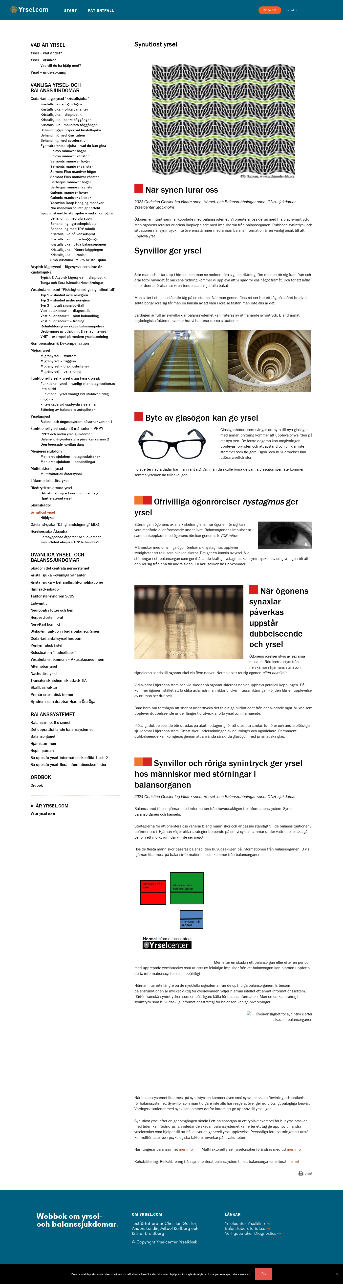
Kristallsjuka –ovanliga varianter (58, 575)
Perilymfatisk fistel (46, 645)
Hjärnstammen (43, 743)
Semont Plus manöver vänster (74, 176)
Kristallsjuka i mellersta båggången (69, 124)
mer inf (293, 1161)
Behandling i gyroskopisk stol (74, 223)
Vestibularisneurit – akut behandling (70, 315)
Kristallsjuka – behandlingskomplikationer (67, 582)
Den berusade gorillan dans (63, 444)
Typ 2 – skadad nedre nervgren (65, 300)
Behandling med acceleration (64, 140)
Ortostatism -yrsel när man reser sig (69, 493)
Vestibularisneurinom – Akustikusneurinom (67, 659)
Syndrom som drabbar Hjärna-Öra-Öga (63, 701)
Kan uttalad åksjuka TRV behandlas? (70, 542)
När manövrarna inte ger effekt (75, 208)
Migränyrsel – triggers (58, 361)
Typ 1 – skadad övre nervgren (64, 295)
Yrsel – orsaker (43, 59)
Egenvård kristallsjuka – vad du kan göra (73, 145)
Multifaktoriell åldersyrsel (61, 473)
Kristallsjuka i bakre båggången (66, 119)
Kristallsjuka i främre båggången (76, 249)
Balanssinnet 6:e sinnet (50, 722)
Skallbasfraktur (44, 687)
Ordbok (37, 785)
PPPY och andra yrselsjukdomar (66, 434)
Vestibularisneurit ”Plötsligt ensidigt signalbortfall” (73, 289)
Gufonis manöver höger (69, 192)
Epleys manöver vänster (69, 156)
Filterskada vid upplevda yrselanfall (69, 404)
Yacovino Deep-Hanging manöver (77, 202)
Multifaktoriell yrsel (47, 468)
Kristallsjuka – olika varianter (64, 109)
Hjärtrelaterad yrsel (56, 498)
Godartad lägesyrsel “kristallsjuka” (60, 98)
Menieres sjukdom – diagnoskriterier (70, 456)
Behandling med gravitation (63, 135)
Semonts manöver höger (70, 161)
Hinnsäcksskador (45, 589)
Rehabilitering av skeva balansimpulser (72, 326)
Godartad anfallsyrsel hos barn (57, 638)
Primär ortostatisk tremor (52, 694)
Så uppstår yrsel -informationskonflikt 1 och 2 (69, 757)
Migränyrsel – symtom (59, 355)
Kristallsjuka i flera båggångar (74, 239)
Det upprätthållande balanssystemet (62, 729)
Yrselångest (40, 416)
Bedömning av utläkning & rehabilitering (73, 331)
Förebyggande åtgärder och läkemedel (72, 536)
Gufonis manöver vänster (70, 197)
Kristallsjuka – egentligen (61, 104)
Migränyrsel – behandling (61, 371)
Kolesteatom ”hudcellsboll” (53, 652)
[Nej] (336, 1274)
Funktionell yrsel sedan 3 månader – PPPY (67, 428)
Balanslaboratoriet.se (245, 1228)
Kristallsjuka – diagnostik (61, 114)
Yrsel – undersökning (48, 72)
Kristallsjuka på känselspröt (72, 233)
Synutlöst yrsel (43, 512)
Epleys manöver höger (68, 150)
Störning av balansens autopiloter (68, 409)
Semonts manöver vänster (71, 166)
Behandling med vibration (71, 218)
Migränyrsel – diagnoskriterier (65, 366)
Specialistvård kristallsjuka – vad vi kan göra (77, 213)
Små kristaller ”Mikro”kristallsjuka (78, 259)
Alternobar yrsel (44, 666)
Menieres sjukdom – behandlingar (68, 461)
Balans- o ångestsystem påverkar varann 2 (75, 439)
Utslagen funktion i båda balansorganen (65, 631)
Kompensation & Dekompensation (60, 343)
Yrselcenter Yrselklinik (245, 1223)
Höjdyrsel (48, 517)
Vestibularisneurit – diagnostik (65, 310)
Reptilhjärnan (42, 750)
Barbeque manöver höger (70, 182)
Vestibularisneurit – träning (62, 321)
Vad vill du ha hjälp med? (61, 65)
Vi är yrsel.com (43, 813)
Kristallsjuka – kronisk (68, 254)
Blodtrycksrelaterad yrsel (51, 487)
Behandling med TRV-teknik (72, 228)
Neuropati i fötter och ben (52, 610)
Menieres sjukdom (46, 451)
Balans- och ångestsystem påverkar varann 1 (77, 421)
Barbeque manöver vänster (72, 187)
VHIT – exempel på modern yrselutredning (74, 336)
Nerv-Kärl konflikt (45, 624)
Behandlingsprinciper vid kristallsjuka (71, 130)
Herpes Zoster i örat (47, 617)
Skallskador (41, 505)
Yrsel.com (29, 9)
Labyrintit (39, 603)
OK (263, 1274)
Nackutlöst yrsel (44, 673)
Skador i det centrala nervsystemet (60, 568)
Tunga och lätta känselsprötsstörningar (72, 282)
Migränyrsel (40, 350)
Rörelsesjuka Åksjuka (49, 531)
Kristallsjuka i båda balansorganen (78, 244)
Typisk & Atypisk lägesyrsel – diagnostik (73, 277)
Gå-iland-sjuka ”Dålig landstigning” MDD (65, 524)
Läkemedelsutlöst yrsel (50, 480)
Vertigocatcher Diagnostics (250, 1233)
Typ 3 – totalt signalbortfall (62, 305)
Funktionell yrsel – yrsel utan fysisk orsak (65, 378)
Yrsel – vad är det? (46, 52)
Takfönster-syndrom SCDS (52, 596)
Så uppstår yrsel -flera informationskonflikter (68, 764)
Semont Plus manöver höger (73, 171)
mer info (186, 1149)
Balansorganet (43, 736)
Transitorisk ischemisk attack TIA (59, 680)
